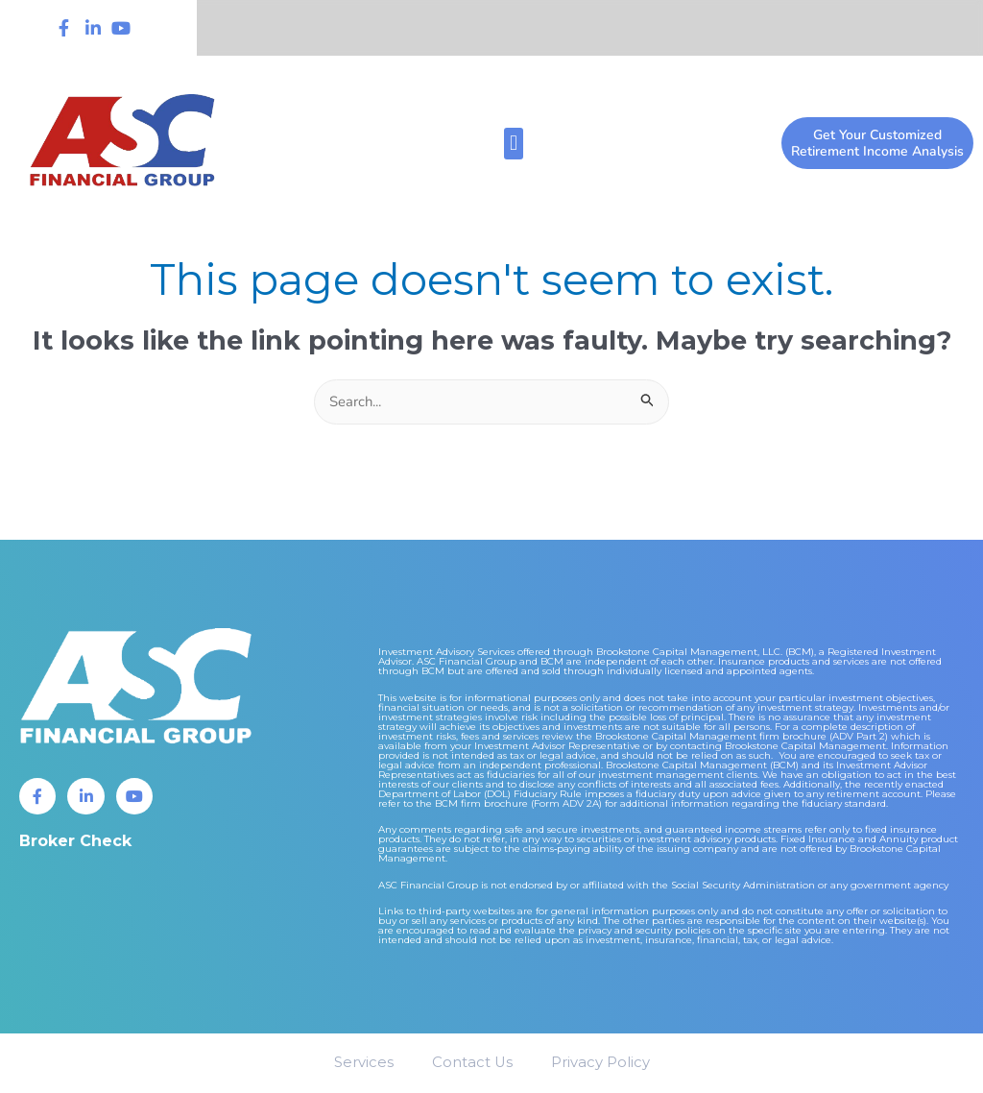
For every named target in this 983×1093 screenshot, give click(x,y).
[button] (513, 143)
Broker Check (75, 841)
